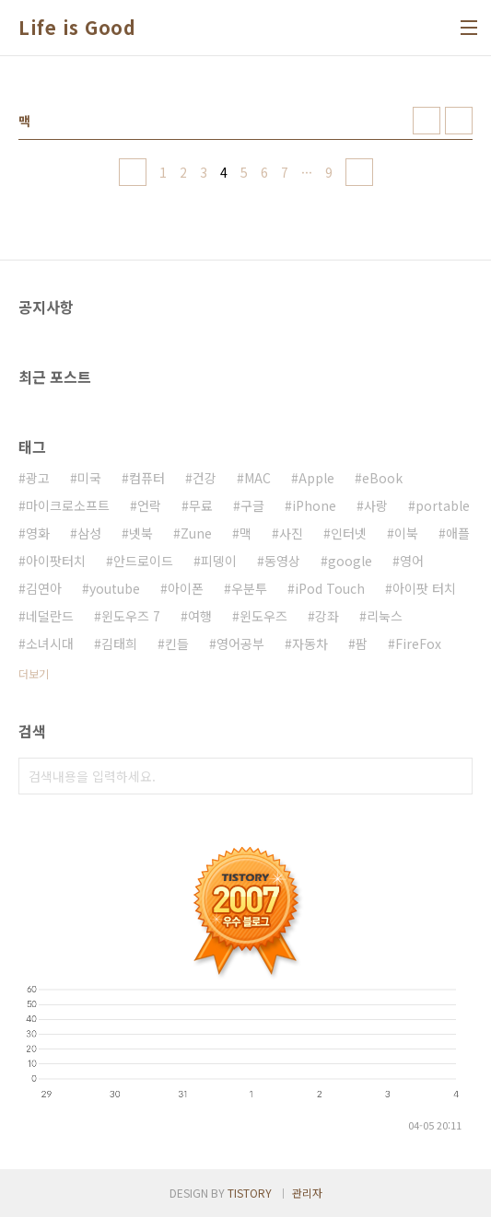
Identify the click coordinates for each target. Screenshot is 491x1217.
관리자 (307, 1192)
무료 (201, 505)
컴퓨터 (147, 478)
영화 (38, 533)
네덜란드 (50, 616)
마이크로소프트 (68, 505)
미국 (89, 478)
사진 (291, 533)
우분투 (249, 588)
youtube (114, 588)
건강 (204, 478)
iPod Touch (330, 588)
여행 (200, 616)
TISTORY (250, 1192)
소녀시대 (50, 643)
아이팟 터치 (424, 588)
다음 (359, 172)
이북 (406, 533)
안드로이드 (143, 560)
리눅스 (385, 616)
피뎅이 (219, 560)
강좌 (327, 616)
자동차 (310, 643)
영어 (412, 560)
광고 (38, 478)
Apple (316, 478)
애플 (458, 533)
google (350, 560)
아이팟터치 (56, 560)
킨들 (177, 643)
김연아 (44, 588)
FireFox (418, 643)
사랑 (376, 505)
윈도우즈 (263, 616)
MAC (257, 478)
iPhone (314, 505)
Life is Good (76, 27)
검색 (454, 776)
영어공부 (240, 643)
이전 (132, 172)
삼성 (89, 533)
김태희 (119, 643)
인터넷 (349, 533)
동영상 (282, 560)
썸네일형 (426, 120)
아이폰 (186, 588)
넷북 (141, 533)
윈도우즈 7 (130, 616)
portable (442, 505)
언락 (149, 505)
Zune (196, 533)
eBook (382, 478)
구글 (252, 505)
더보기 (33, 673)
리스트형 (459, 120)
